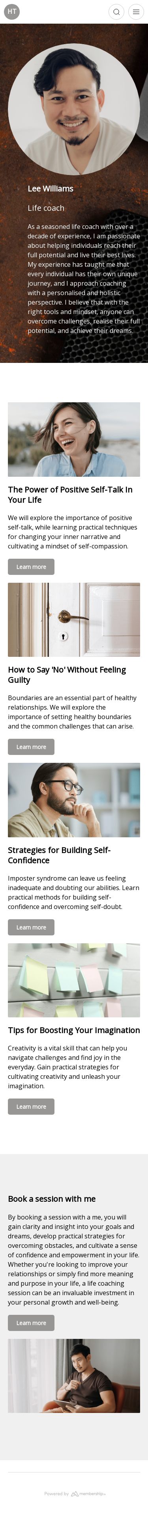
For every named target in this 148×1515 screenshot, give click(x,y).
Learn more (31, 567)
